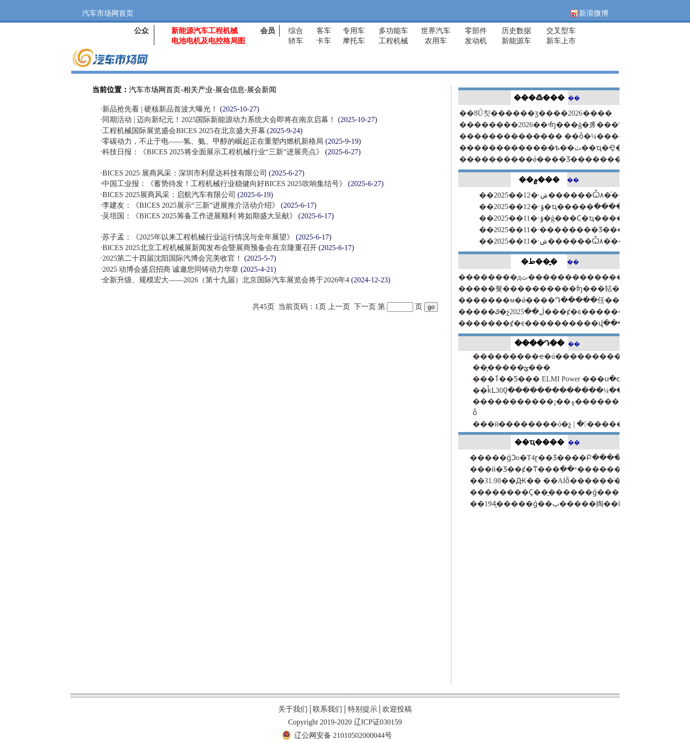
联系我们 (327, 709)
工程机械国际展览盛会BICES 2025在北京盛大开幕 (201, 130)
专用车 (354, 31)
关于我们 (293, 709)
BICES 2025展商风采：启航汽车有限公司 (186, 195)
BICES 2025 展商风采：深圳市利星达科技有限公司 (202, 173)
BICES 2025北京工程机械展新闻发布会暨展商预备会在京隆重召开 (227, 247)
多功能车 (393, 31)
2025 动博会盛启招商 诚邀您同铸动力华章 (188, 269)
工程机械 (393, 41)
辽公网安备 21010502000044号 (343, 735)
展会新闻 (261, 89)
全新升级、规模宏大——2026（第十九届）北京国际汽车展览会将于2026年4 (245, 280)
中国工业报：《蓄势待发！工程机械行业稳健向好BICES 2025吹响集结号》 (242, 183)
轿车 (295, 41)
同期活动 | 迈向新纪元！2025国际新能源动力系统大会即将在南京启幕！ (238, 119)
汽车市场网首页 (155, 89)
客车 (323, 31)
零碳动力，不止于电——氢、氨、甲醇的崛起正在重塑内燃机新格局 (230, 141)
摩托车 (354, 41)
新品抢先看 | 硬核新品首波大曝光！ (179, 109)
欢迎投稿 (397, 709)
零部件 (476, 31)
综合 (295, 31)
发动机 (476, 41)
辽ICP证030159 (378, 722)
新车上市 (561, 41)
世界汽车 (435, 31)
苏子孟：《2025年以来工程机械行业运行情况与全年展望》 (215, 237)
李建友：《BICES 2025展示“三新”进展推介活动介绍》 (208, 205)
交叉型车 (561, 31)
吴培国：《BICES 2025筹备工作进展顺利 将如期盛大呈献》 (217, 216)
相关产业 (198, 89)
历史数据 (516, 31)
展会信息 (230, 89)
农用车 (436, 41)
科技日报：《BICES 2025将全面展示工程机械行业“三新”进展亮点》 (230, 152)
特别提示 (362, 709)
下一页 (365, 306)
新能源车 (516, 41)
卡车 (323, 41)
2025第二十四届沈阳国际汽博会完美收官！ (188, 258)
